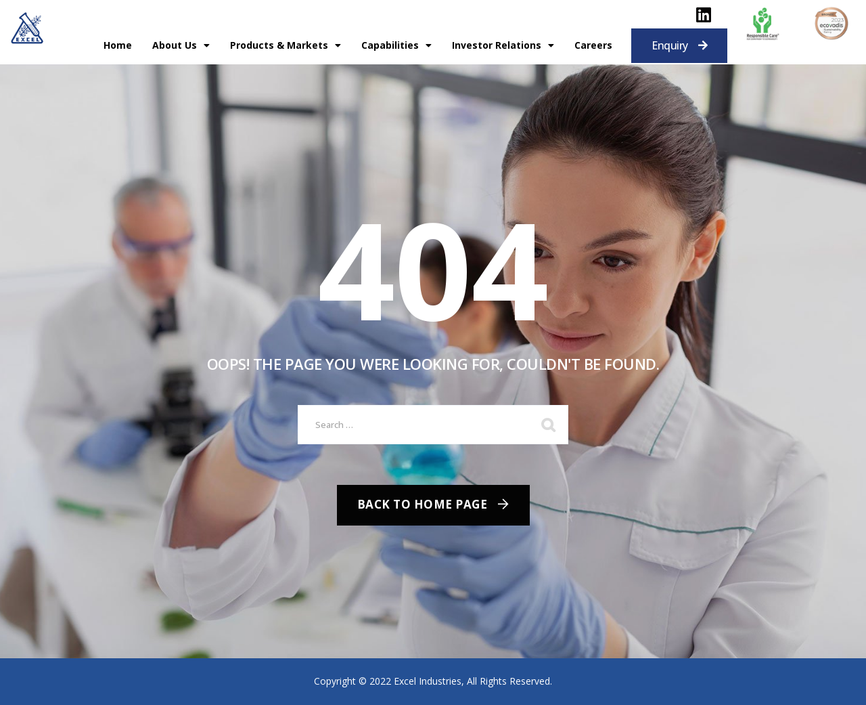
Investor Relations (503, 45)
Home (118, 45)
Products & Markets (285, 45)
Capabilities (396, 45)
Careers (593, 45)
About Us (181, 45)
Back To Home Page (422, 504)
